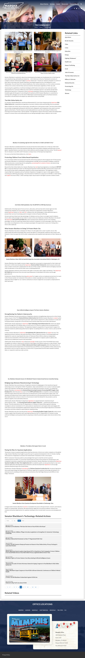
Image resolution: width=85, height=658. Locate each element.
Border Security (69, 40)
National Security (69, 83)
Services (52, 4)
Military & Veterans (70, 79)
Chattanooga (43, 610)
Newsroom (65, 4)
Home (36, 27)
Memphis (20, 610)
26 (35, 587)
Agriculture (68, 37)
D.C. (66, 610)
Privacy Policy (6, 655)
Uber (20, 212)
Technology (42, 25)
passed (59, 150)
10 (27, 587)
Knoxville (53, 610)
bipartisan (54, 102)
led (36, 167)
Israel (66, 69)
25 (32, 587)
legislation (31, 400)
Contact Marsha (74, 4)
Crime (66, 47)
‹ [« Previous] (5, 587)
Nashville (35, 610)
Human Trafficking (70, 65)
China (66, 44)
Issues (58, 4)
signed (9, 175)
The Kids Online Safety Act (72, 76)
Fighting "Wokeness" (70, 58)
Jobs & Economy (69, 72)
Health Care (68, 61)
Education (67, 51)
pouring (30, 91)
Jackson (27, 610)
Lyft (25, 212)
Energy (67, 54)
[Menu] (81, 4)
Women (67, 93)
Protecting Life (69, 86)
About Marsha (44, 4)
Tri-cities (60, 610)
